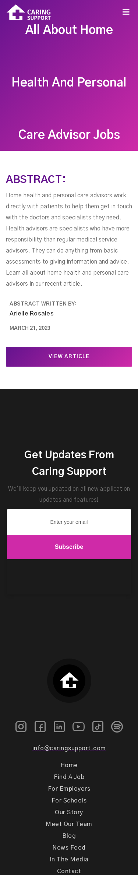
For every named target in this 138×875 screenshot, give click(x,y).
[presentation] (69, 577)
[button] (126, 12)
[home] (25, 12)
